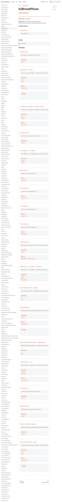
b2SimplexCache (5, 84)
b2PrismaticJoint (5, 182)
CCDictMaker (4, 468)
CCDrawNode (4, 481)
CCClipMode (4, 410)
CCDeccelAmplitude (5, 462)
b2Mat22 (3, 103)
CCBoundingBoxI (5, 383)
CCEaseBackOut (4, 492)
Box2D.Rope (4, 263)
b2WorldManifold (5, 92)
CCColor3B (3, 417)
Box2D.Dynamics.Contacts (7, 146)
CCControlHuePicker (5, 440)
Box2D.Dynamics (5, 257)
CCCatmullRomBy (5, 406)
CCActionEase (4, 289)
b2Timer (3, 116)
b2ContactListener (5, 222)
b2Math (3, 107)
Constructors (55, 6)
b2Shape (3, 20)
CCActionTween (4, 299)
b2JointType (3, 173)
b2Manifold (3, 62)
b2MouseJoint (4, 178)
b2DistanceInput (5, 39)
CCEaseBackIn (4, 487)
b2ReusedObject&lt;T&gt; (7, 265)
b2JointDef (3, 169)
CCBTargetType (4, 366)
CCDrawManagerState (6, 479)
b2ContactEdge (4, 137)
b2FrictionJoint (4, 156)
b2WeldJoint (4, 199)
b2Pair (2, 69)
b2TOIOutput (4, 88)
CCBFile (3, 329)
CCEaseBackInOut (5, 489)
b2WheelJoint (4, 203)
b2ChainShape (4, 9)
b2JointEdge (4, 171)
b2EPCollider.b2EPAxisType (7, 54)
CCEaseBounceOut (5, 498)
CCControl (3, 432)
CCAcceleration (4, 280)
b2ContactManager (5, 225)
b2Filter (3, 229)
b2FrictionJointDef (5, 158)
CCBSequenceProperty (6, 359)
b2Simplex (3, 82)
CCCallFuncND (4, 393)
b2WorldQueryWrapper (6, 252)
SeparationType (4, 7)
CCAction (3, 284)
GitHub (43, 1)
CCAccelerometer (5, 282)
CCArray (3, 316)
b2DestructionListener (6, 227)
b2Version (3, 124)
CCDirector (3, 470)
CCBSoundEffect (4, 363)
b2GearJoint (4, 161)
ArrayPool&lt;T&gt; (5, 269)
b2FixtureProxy (4, 235)
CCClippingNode (4, 412)
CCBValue (3, 368)
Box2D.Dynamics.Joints (6, 207)
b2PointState (4, 71)
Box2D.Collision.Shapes (6, 24)
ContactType (4, 128)
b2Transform (4, 118)
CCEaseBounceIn (5, 494)
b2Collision (3, 32)
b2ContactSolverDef (5, 143)
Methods (54, 9)
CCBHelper (3, 331)
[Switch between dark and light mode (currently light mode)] (47, 2)
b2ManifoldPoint (5, 64)
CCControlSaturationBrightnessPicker (9, 445)
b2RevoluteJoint (4, 190)
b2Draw (3, 99)
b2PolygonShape (5, 17)
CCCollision (3, 415)
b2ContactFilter (4, 218)
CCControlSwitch (5, 455)
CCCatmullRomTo (5, 408)
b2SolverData (4, 244)
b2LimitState (4, 175)
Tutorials (24, 1)
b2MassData (4, 15)
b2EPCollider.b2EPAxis (6, 52)
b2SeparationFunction (6, 77)
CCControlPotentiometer (6, 442)
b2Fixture (3, 231)
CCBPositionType (5, 342)
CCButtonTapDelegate (6, 387)
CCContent (3, 427)
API (16, 1)
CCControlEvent (4, 438)
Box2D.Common (4, 126)
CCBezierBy (3, 372)
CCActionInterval (5, 293)
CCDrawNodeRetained (6, 483)
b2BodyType (4, 216)
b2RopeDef (3, 261)
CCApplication (4, 314)
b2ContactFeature (5, 35)
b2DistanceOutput (5, 41)
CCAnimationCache (5, 308)
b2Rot (2, 109)
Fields (54, 7)
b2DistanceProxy (5, 43)
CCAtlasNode (4, 321)
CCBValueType (4, 370)
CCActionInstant (4, 291)
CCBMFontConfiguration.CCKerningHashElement (9, 338)
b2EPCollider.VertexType (6, 49)
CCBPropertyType (5, 344)
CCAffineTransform (5, 301)
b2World (3, 248)
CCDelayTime (4, 464)
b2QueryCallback (5, 240)
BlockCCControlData (5, 272)
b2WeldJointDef (4, 201)
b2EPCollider (4, 58)
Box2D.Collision (4, 94)
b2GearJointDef (4, 163)
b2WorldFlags (4, 250)
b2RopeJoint (4, 195)
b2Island (3, 237)
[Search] (55, 2)
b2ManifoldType (4, 67)
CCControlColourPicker (6, 436)
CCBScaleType (4, 355)
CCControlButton (5, 434)
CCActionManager (5, 297)
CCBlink (3, 380)
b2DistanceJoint (4, 152)
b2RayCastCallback (5, 242)
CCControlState (4, 449)
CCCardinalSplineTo (5, 404)
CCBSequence (4, 357)
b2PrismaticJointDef (5, 184)
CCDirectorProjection (6, 472)
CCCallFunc (3, 389)
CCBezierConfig (4, 374)
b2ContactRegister (5, 141)
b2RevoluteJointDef (5, 193)
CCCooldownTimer (5, 459)
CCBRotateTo (4, 348)
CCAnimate (3, 304)
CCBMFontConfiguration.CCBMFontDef (9, 336)
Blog (20, 1)
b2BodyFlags (4, 214)
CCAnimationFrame (5, 310)
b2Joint (2, 167)
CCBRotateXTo (4, 351)
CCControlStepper (5, 451)
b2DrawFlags (4, 101)
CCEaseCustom (4, 500)
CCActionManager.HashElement (8, 295)
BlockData (3, 274)
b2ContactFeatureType (6, 37)
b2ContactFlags (4, 139)
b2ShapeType (4, 22)
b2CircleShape (4, 11)
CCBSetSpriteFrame (5, 361)
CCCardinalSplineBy (5, 402)
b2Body (3, 210)
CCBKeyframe (4, 333)
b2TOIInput (3, 86)
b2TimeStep (4, 246)
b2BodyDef (3, 212)
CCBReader (3, 346)
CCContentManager (5, 430)
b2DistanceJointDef (5, 154)
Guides (12, 1)
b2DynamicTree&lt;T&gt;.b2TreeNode (9, 45)
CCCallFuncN (4, 391)
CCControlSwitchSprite (6, 457)
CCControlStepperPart (6, 453)
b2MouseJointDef (5, 180)
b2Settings (3, 111)
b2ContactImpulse (5, 220)
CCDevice (3, 466)
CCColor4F (3, 423)
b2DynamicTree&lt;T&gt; (6, 47)
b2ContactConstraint (5, 135)
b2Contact (3, 133)
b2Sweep (3, 114)
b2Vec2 (2, 120)
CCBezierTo (3, 376)
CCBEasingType (4, 327)
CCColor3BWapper (5, 419)
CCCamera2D (4, 400)
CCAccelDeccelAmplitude (6, 278)
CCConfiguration (5, 425)
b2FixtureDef (4, 233)
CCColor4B (3, 421)
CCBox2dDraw (4, 385)
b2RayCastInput (4, 73)
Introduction (4, 5)
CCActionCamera (5, 287)
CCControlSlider (4, 447)
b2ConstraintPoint (5, 131)
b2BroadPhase (4, 28)
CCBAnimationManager (6, 323)
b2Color (3, 96)
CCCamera (3, 398)
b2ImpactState (4, 60)
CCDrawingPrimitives (6, 485)
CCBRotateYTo (4, 353)
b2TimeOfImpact (5, 90)
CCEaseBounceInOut (5, 496)
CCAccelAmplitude (5, 276)
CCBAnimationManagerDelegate (8, 325)
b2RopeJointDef (4, 197)
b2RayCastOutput (5, 75)
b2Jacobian (3, 165)
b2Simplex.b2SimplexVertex (7, 79)
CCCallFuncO (4, 395)
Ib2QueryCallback (5, 148)
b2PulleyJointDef (5, 188)
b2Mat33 (3, 105)
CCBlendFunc (4, 378)
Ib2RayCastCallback (5, 150)
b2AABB (3, 26)
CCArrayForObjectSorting (6, 319)
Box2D (2, 267)
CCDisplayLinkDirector (6, 474)
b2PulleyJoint (4, 186)
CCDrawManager (5, 477)
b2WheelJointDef (5, 205)
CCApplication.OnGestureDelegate (9, 312)
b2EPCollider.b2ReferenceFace (8, 56)
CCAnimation (4, 306)
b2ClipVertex (4, 30)
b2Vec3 (2, 122)
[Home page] (20, 5)
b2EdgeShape (4, 13)
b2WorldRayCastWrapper (6, 254)
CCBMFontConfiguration (6, 340)
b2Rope (3, 259)
